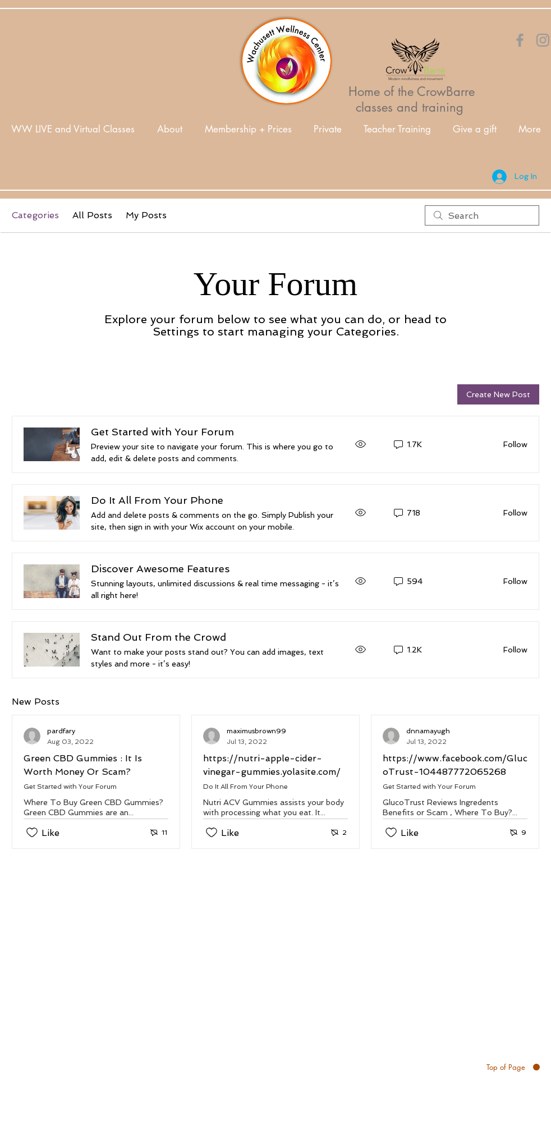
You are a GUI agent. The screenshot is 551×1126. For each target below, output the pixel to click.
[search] (482, 215)
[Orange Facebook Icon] (520, 40)
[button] (170, 129)
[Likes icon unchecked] (32, 832)
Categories (35, 215)
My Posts (146, 215)
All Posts (92, 215)
